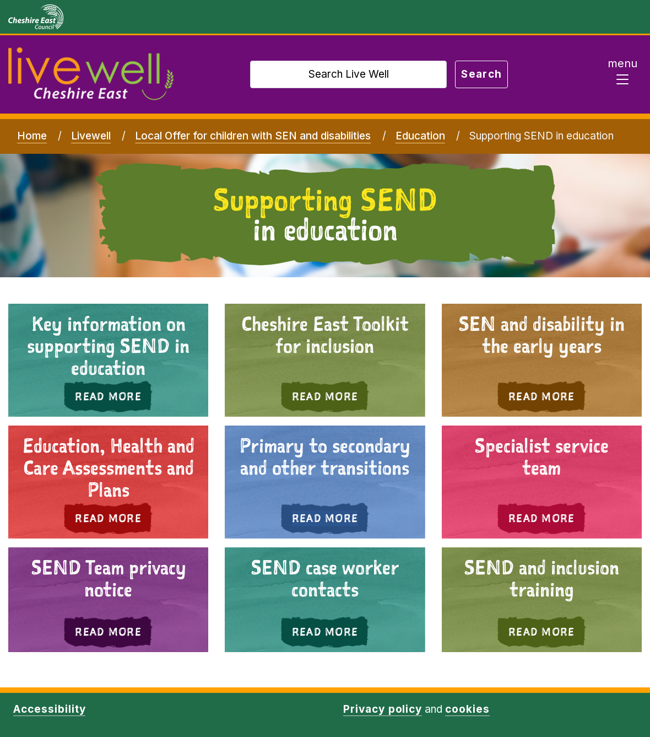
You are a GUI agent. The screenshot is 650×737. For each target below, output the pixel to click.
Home (32, 136)
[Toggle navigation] (622, 74)
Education (420, 136)
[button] (542, 482)
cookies (467, 709)
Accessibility (49, 709)
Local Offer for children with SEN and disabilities (253, 136)
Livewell (91, 136)
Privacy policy (382, 709)
